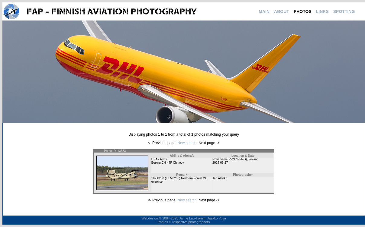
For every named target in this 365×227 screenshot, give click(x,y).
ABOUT (281, 11)
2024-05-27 (220, 162)
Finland (253, 159)
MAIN (264, 11)
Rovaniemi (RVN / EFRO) (229, 159)
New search (186, 143)
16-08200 (157, 178)
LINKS (322, 11)
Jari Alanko (219, 178)
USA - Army (159, 159)
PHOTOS (303, 11)
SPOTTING (344, 11)
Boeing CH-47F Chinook (167, 162)
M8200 (174, 178)
